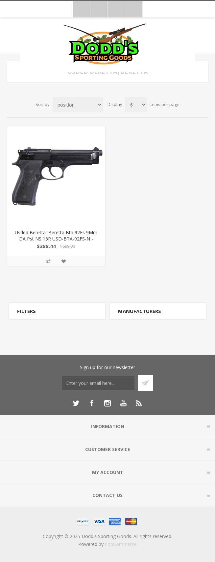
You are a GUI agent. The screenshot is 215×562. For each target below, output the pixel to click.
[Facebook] (91, 403)
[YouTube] (123, 403)
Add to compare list (48, 261)
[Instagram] (107, 403)
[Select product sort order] (78, 104)
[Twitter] (76, 403)
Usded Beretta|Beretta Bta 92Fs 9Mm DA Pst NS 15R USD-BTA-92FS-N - (56, 235)
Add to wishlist (63, 261)
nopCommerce (121, 544)
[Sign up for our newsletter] (98, 383)
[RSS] (139, 403)
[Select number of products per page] (136, 104)
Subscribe (145, 383)
